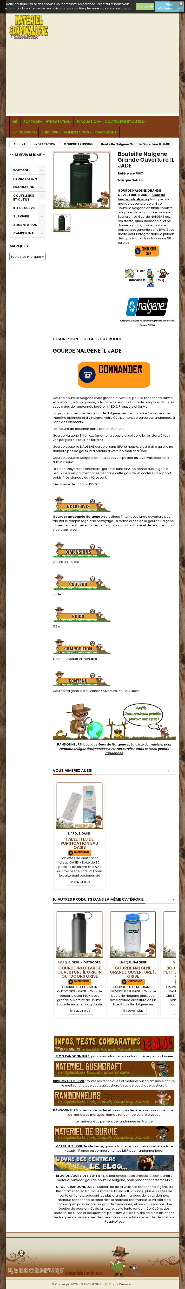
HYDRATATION (58, 121)
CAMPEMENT (106, 132)
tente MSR (164, 1180)
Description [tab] (65, 339)
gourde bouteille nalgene (105, 1180)
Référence (126, 173)
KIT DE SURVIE (24, 132)
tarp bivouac (150, 1114)
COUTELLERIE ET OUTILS (124, 121)
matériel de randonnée (154, 1056)
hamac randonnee (121, 1114)
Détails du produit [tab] (103, 339)
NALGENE (138, 180)
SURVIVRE (49, 132)
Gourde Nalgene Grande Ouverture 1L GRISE (133, 972)
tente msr (102, 1200)
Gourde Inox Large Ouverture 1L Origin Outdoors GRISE (79, 972)
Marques (18, 246)
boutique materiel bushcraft (107, 1191)
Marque (124, 180)
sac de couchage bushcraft (144, 1085)
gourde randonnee (117, 1204)
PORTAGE (31, 121)
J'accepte (145, 6)
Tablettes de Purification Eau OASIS (133, 843)
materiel (150, 1081)
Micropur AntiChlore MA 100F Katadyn (79, 843)
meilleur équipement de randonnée (108, 1121)
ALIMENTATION (76, 132)
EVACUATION (87, 121)
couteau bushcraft (106, 1085)
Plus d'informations (169, 6)
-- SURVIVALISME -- (27, 158)
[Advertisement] (92, 80)
